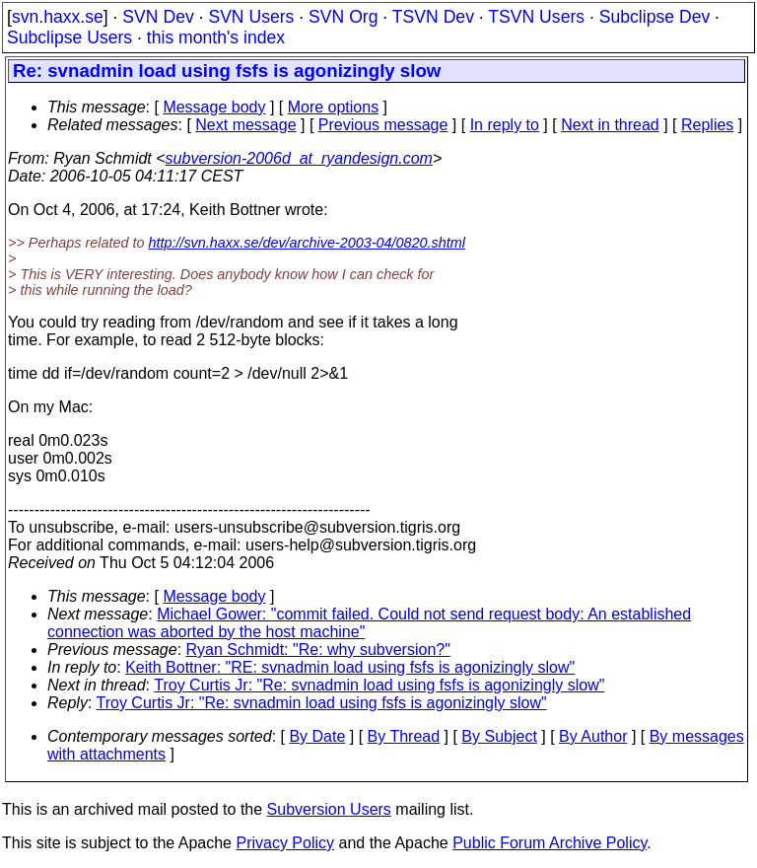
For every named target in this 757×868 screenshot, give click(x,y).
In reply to (504, 124)
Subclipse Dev (654, 17)
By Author (593, 736)
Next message (245, 124)
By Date (317, 736)
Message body (214, 107)
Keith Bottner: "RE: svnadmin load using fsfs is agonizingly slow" (350, 667)
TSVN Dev (433, 17)
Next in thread (610, 124)
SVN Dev (157, 17)
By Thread (404, 736)
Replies (707, 124)
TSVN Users (536, 17)
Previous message (383, 124)
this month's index (216, 37)
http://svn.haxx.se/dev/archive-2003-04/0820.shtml (306, 243)
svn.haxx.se (57, 17)
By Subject (498, 736)
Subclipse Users (69, 37)
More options (333, 107)
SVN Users (251, 17)
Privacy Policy (285, 842)
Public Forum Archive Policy (549, 842)
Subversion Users (329, 809)
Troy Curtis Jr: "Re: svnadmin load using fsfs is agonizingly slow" (379, 685)
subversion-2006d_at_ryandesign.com (299, 158)
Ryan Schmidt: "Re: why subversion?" (318, 649)
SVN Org (343, 17)
